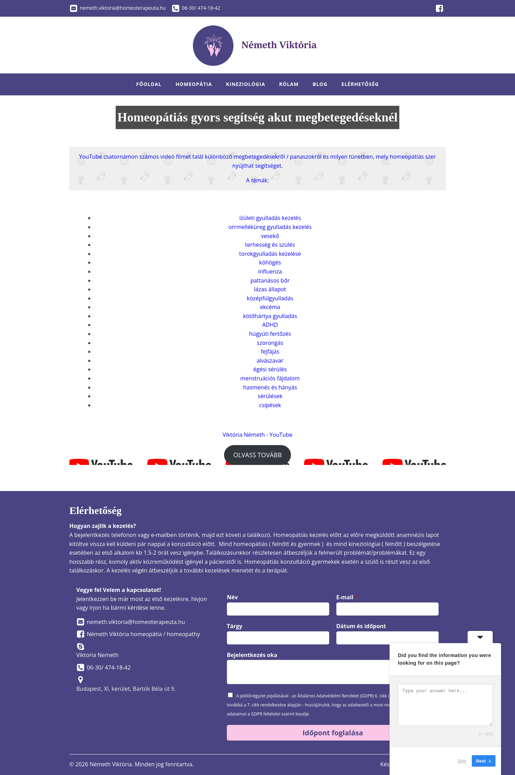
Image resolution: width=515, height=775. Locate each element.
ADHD (270, 325)
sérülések (270, 396)
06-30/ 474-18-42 (201, 8)
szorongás (270, 343)
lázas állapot (270, 289)
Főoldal (149, 84)
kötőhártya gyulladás (270, 316)
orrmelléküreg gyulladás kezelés (270, 227)
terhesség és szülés (270, 244)
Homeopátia (194, 84)
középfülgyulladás (270, 298)
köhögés (270, 262)
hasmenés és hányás (270, 387)
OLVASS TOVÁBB (257, 455)
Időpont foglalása (332, 732)
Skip (462, 761)
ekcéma (270, 307)
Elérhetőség (360, 84)
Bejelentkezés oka (252, 655)
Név (232, 597)
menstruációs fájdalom (270, 378)
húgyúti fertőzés (270, 334)
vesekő (270, 236)
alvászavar (269, 360)
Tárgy (234, 626)
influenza (270, 271)
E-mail (347, 597)
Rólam (289, 84)
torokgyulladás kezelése (270, 254)
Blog (320, 84)
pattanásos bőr (270, 280)
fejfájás (270, 351)
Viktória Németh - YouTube (258, 434)
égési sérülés (270, 369)
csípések (270, 405)
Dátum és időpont (361, 626)
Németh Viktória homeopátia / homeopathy (143, 634)
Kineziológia (246, 84)
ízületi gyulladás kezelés (270, 218)
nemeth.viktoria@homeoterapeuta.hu (123, 8)
